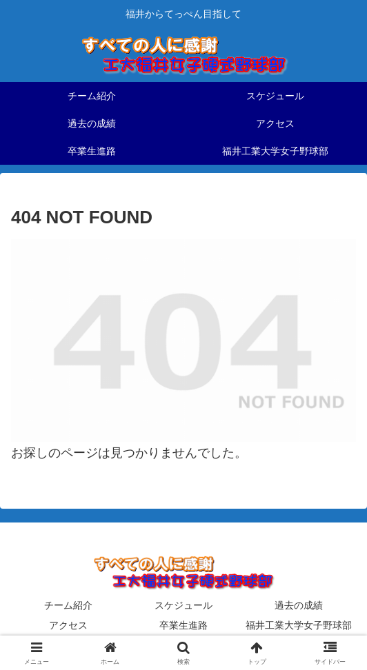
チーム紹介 (68, 605)
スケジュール (183, 605)
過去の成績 (299, 605)
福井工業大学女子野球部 (299, 625)
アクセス (68, 625)
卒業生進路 (183, 625)
